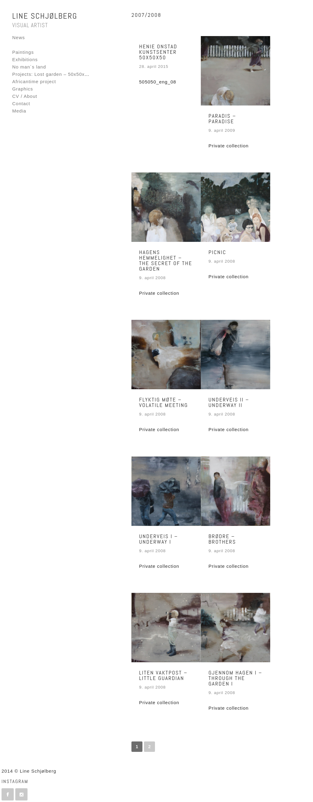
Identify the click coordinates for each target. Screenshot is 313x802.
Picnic (217, 252)
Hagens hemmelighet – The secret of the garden (165, 260)
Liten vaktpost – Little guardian (163, 675)
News (18, 37)
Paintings (23, 52)
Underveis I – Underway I (158, 539)
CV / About (24, 96)
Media (19, 110)
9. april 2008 (152, 277)
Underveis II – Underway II (228, 402)
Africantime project (34, 81)
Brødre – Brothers (222, 539)
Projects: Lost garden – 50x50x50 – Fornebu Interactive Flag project (91, 74)
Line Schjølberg (44, 16)
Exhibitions (25, 59)
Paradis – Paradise (222, 118)
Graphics (22, 88)
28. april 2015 (153, 66)
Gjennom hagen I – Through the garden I (235, 678)
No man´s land (29, 66)
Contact (21, 103)
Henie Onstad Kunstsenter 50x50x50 (158, 52)
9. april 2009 (221, 130)
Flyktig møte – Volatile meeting (163, 402)
